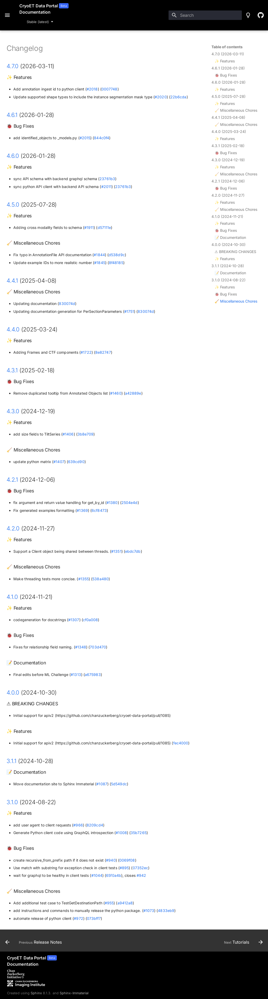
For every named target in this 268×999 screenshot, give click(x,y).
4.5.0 (13, 204)
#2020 (160, 97)
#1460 (115, 393)
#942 (141, 875)
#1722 (86, 352)
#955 (109, 903)
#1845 (99, 262)
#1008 (121, 832)
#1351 (116, 551)
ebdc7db (133, 551)
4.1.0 (12, 596)
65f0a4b (113, 875)
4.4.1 (12, 280)
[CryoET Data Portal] (32, 961)
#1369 (82, 510)
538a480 (100, 579)
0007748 (110, 89)
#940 (110, 860)
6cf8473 (99, 510)
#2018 (92, 89)
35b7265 (139, 832)
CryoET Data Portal (38, 5)
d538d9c (117, 255)
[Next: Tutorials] (242, 942)
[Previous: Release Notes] (35, 942)
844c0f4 (101, 138)
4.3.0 (13, 411)
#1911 (89, 227)
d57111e (104, 227)
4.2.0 (13, 528)
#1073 (148, 910)
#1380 (112, 502)
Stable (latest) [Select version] (38, 22)
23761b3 (107, 178)
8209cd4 (95, 825)
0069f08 (127, 860)
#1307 (73, 619)
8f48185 (116, 262)
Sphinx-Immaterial (74, 993)
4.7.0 (13, 66)
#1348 (80, 647)
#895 (124, 868)
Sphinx (36, 993)
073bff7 (94, 918)
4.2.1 (12, 479)
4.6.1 (12, 114)
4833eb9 (166, 910)
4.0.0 (13, 692)
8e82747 (103, 352)
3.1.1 (11, 761)
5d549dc (119, 784)
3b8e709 (85, 434)
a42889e (133, 393)
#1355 (83, 579)
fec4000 (180, 743)
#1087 (101, 784)
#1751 (129, 311)
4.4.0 (13, 329)
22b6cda (178, 97)
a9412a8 (125, 903)
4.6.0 (13, 155)
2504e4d (129, 502)
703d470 (98, 647)
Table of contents (227, 47)
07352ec (140, 868)
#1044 (96, 875)
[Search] (205, 15)
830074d (67, 303)
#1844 (99, 255)
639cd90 (76, 461)
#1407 (58, 461)
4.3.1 (12, 370)
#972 (78, 918)
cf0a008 (90, 619)
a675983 (93, 674)
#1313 (76, 674)
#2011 (106, 186)
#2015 (85, 138)
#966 (78, 825)
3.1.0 (12, 802)
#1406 (68, 434)
